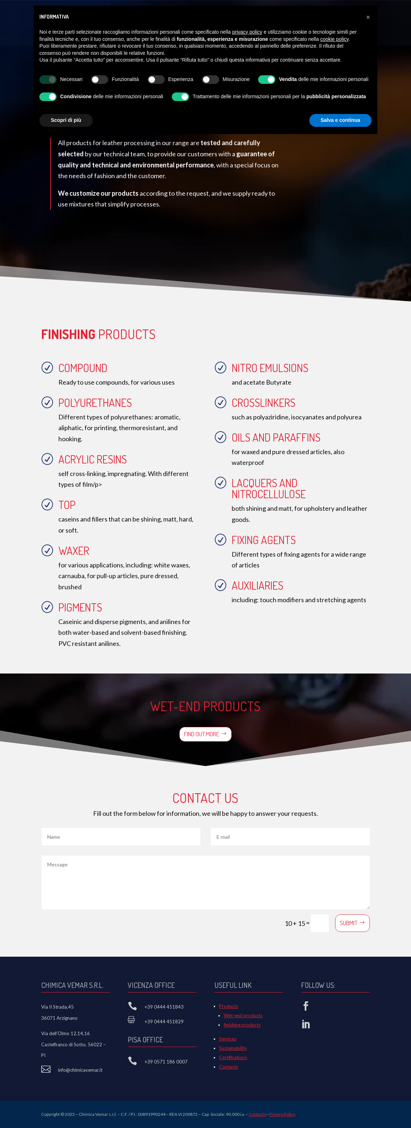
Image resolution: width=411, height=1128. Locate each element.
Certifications (233, 1057)
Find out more (201, 734)
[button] (368, 17)
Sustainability (233, 1048)
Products (228, 1006)
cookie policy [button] (334, 39)
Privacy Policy (282, 1114)
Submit (348, 923)
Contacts (228, 1067)
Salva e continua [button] (340, 120)
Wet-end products (243, 1015)
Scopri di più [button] (66, 120)
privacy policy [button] (247, 32)
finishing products (242, 1025)
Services (227, 1039)
